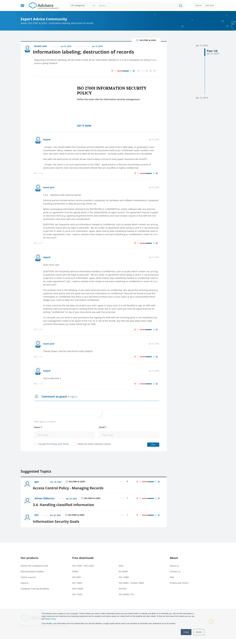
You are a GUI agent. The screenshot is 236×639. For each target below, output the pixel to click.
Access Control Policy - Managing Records (72, 487)
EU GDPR (123, 569)
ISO (37, 513)
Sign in (73, 397)
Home (23, 23)
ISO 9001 (76, 574)
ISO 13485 (124, 574)
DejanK (46, 139)
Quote (38, 173)
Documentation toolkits (32, 569)
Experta (24, 580)
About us (174, 563)
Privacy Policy (50, 619)
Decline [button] (199, 632)
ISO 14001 (77, 580)
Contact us (175, 569)
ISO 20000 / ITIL (126, 592)
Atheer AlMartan (45, 498)
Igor (37, 482)
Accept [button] (186, 632)
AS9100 (122, 586)
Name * (38, 427)
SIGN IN (198, 5)
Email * (102, 427)
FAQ (172, 574)
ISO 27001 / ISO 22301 (83, 563)
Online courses (28, 574)
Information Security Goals (59, 518)
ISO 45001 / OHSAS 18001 (131, 580)
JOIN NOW (209, 5)
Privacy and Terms (59, 444)
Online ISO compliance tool (34, 563)
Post (153, 445)
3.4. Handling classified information (67, 503)
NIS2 (121, 563)
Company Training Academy (35, 586)
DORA (75, 569)
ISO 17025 (77, 592)
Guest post (48, 187)
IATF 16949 (77, 586)
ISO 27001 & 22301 (37, 23)
